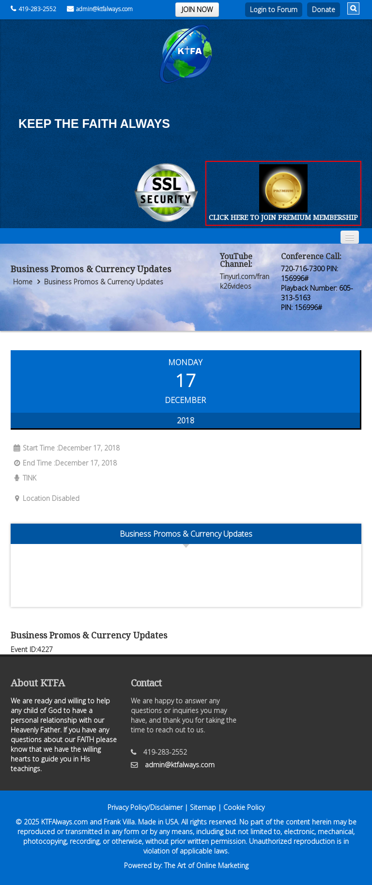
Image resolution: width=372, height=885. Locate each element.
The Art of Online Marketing (206, 865)
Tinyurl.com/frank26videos (244, 281)
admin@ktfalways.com (100, 9)
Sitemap (203, 807)
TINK (23, 477)
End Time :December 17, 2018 (64, 462)
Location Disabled (45, 498)
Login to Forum (273, 9)
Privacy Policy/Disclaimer (145, 807)
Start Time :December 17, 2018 (65, 447)
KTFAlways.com (64, 821)
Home (22, 281)
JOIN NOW (197, 9)
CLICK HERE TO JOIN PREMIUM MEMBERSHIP (283, 217)
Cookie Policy (243, 807)
